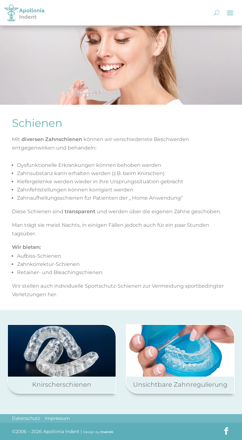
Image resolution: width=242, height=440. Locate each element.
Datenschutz (26, 418)
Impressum (57, 418)
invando (106, 432)
